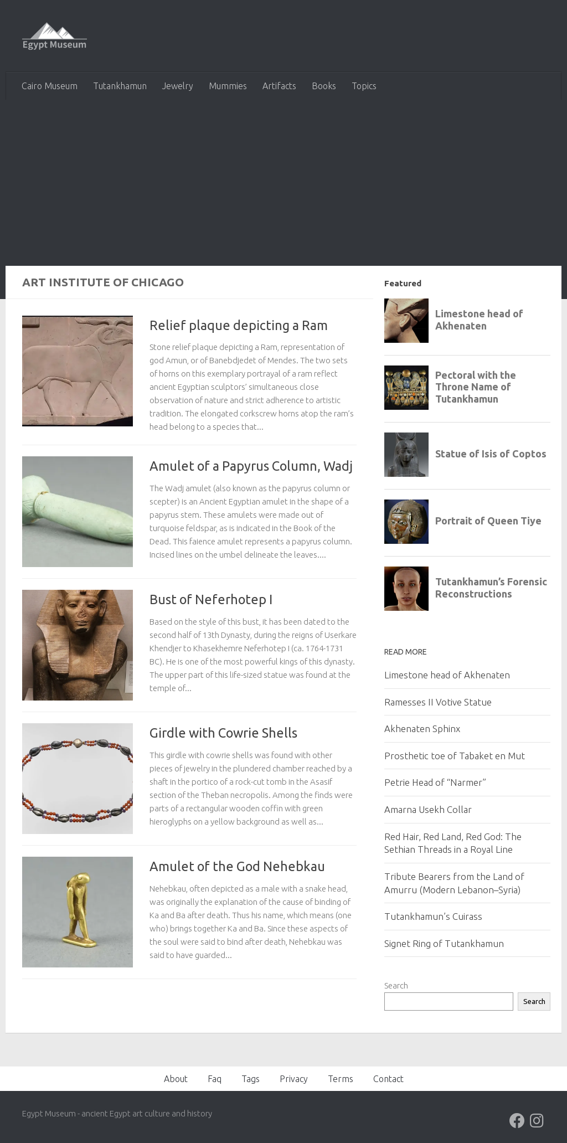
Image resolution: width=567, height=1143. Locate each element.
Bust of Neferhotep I (211, 599)
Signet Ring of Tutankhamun (444, 943)
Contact (388, 1079)
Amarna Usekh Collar (428, 809)
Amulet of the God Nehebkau (237, 866)
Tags (250, 1079)
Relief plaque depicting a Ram (239, 325)
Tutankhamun (120, 86)
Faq (214, 1079)
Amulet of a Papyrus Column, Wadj (251, 466)
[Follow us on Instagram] (537, 1121)
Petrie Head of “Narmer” (435, 782)
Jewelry (177, 86)
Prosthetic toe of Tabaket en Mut (454, 755)
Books (324, 86)
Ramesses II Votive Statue (438, 702)
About (176, 1079)
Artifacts (279, 86)
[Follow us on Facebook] (517, 1121)
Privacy (294, 1079)
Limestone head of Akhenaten (447, 675)
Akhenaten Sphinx (422, 728)
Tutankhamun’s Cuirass (433, 916)
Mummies (228, 86)
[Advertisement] (283, 182)
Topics (364, 86)
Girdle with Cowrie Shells (223, 732)
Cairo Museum (50, 86)
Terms (340, 1079)
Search (396, 985)
